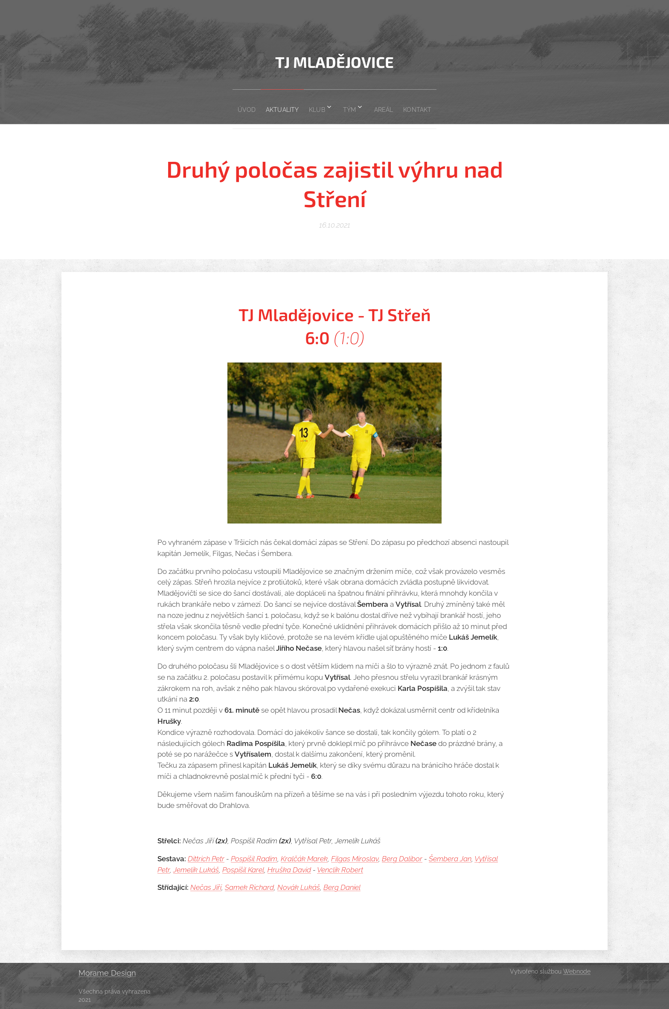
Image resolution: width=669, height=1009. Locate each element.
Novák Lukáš (298, 887)
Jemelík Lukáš (196, 870)
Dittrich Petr (206, 858)
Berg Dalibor (402, 858)
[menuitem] (231, 106)
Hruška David (289, 870)
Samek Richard (249, 887)
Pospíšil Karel (243, 870)
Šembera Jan (450, 858)
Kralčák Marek (304, 858)
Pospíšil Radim (254, 858)
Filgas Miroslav (354, 858)
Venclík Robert (340, 870)
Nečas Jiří (205, 887)
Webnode (576, 971)
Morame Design (107, 972)
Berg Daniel (342, 887)
